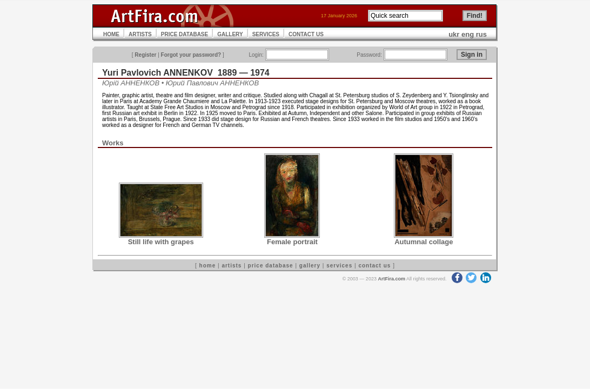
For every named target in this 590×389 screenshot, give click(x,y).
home (207, 266)
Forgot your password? (191, 55)
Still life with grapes (161, 242)
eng (467, 34)
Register (145, 55)
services (339, 266)
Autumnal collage (423, 242)
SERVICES (265, 34)
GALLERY (230, 34)
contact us (374, 266)
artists (232, 266)
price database (270, 266)
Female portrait (292, 242)
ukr (453, 34)
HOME (111, 34)
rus (481, 34)
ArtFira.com (391, 278)
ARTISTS (140, 34)
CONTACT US (306, 34)
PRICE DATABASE (184, 34)
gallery (309, 266)
